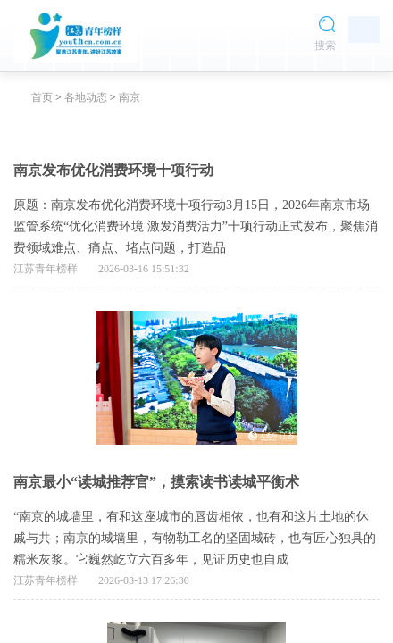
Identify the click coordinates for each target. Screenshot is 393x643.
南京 (129, 97)
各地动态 (85, 97)
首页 (42, 97)
